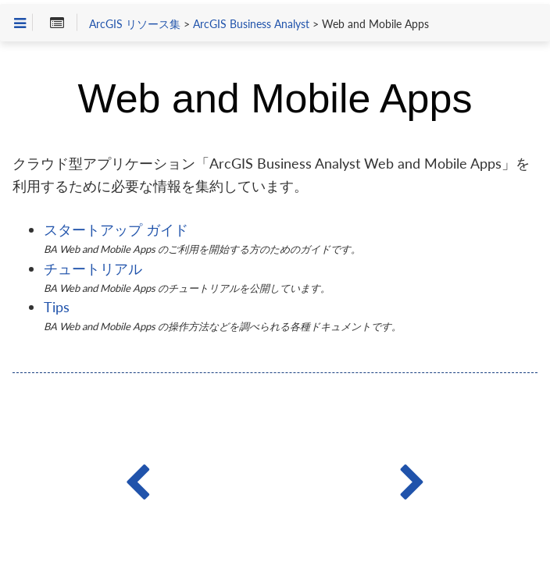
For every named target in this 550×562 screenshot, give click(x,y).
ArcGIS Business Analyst (251, 24)
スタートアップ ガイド (116, 229)
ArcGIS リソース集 (134, 24)
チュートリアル (93, 268)
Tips (57, 306)
